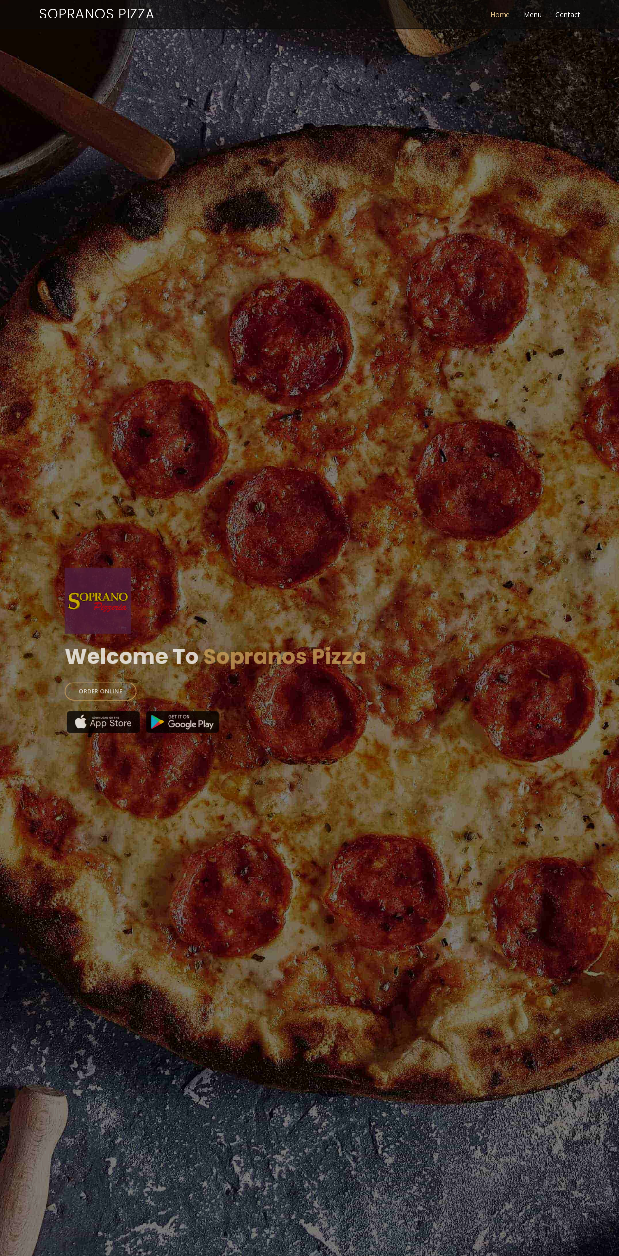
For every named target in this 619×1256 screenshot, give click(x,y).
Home (500, 14)
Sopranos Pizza (97, 13)
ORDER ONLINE (130, 682)
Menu (533, 14)
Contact (567, 14)
